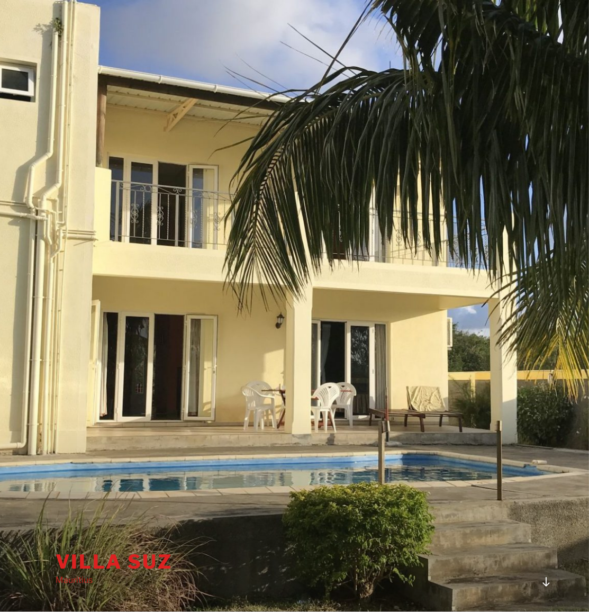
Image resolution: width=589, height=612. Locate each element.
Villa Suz (114, 561)
